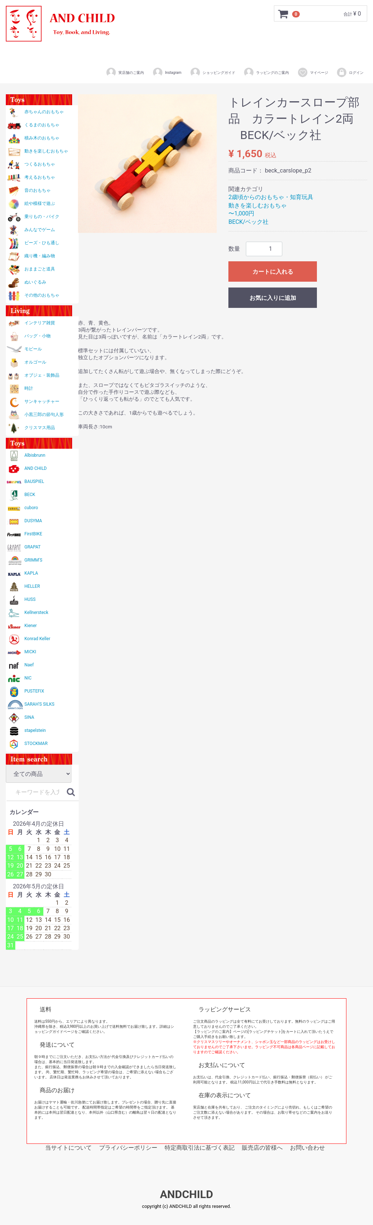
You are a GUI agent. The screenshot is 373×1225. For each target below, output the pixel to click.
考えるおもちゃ (39, 177)
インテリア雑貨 (39, 322)
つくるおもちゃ (39, 164)
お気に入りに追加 (273, 297)
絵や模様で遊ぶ (39, 203)
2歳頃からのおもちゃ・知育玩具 (270, 197)
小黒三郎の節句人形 (44, 414)
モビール (33, 349)
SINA (29, 717)
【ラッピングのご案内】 (213, 1032)
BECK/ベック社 (248, 221)
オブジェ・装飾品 (41, 375)
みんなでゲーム (39, 229)
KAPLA (31, 573)
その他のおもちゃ (41, 295)
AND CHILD (35, 468)
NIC (28, 678)
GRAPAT (32, 547)
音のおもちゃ (37, 190)
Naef (29, 664)
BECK (29, 494)
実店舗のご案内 (125, 72)
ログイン (350, 72)
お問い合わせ (307, 1147)
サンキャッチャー (41, 401)
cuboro (31, 507)
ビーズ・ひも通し (41, 242)
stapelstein (35, 730)
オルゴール (35, 362)
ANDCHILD (186, 1194)
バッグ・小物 (37, 335)
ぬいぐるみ (35, 282)
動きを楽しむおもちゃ (46, 151)
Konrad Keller (37, 638)
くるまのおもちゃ (41, 124)
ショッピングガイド (212, 72)
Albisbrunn (34, 455)
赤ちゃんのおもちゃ (44, 111)
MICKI (30, 651)
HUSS (30, 599)
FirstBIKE (33, 533)
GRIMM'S (33, 560)
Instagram (166, 72)
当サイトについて (68, 1147)
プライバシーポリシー (128, 1147)
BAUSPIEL (34, 481)
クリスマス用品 (39, 427)
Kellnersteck (36, 612)
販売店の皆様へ (262, 1147)
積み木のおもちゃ (41, 137)
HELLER (32, 586)
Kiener (30, 625)
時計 (28, 388)
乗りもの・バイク (41, 216)
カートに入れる (272, 271)
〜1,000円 (241, 213)
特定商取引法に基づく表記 (200, 1147)
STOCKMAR (36, 743)
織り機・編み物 (39, 255)
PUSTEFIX (34, 691)
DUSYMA (33, 520)
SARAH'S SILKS (39, 704)
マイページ (312, 72)
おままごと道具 (39, 268)
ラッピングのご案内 (266, 72)
